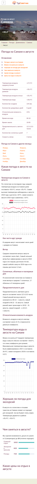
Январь (5, 148)
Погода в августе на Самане (13, 62)
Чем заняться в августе (12, 70)
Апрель (22, 150)
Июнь (22, 153)
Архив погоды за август (12, 73)
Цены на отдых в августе (12, 75)
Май (4, 153)
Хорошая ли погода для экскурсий (16, 67)
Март (4, 150)
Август (22, 156)
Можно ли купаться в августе (14, 65)
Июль (5, 156)
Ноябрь (5, 161)
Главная (4, 42)
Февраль (23, 148)
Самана (29, 42)
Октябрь (23, 159)
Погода (11, 42)
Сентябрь (6, 159)
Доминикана (20, 42)
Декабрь (23, 161)
